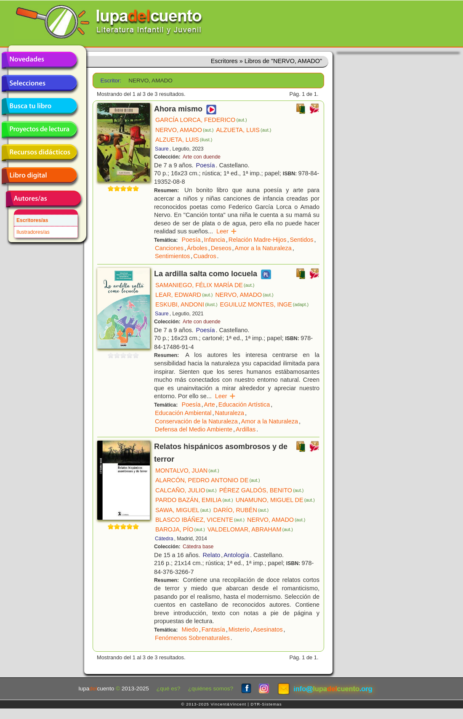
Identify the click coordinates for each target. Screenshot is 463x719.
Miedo (190, 629)
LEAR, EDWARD (184, 294)
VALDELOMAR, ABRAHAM (250, 529)
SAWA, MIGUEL (183, 510)
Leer (226, 231)
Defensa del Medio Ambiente (193, 429)
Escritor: (111, 80)
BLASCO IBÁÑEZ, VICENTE (200, 519)
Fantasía (213, 629)
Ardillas (245, 429)
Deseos (221, 248)
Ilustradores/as (33, 232)
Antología (236, 555)
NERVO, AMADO (184, 130)
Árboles (197, 248)
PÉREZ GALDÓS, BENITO (261, 490)
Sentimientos (172, 256)
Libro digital (39, 175)
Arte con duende (202, 157)
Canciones (169, 248)
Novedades (39, 60)
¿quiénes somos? (210, 688)
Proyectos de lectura (39, 129)
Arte (209, 404)
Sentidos (301, 239)
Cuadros (204, 256)
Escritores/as (32, 220)
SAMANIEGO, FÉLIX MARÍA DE (204, 285)
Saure (162, 149)
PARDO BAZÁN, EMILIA (194, 500)
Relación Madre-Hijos (258, 239)
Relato (212, 555)
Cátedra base (198, 547)
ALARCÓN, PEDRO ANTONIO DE (207, 480)
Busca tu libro (39, 106)
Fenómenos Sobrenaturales (192, 637)
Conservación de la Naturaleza (196, 421)
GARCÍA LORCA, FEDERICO (201, 119)
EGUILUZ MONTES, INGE (264, 304)
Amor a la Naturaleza (263, 248)
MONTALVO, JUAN (187, 470)
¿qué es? (169, 688)
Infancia (214, 239)
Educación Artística (244, 404)
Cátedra (164, 539)
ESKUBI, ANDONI (186, 304)
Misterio (239, 629)
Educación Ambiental (183, 413)
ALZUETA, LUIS (243, 130)
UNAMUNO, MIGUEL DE (275, 500)
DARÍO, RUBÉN (241, 510)
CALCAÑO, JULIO (186, 490)
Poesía (205, 165)
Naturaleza (229, 413)
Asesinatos (267, 629)
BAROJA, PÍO (180, 529)
